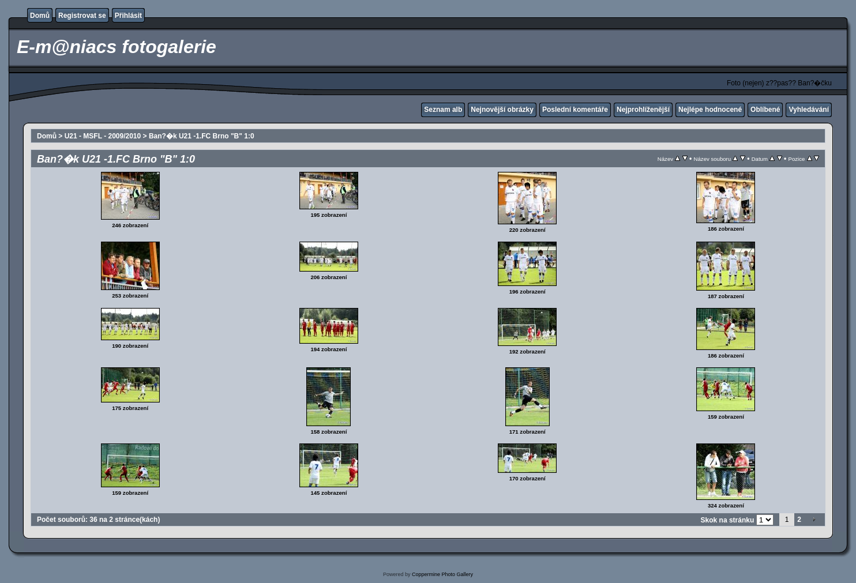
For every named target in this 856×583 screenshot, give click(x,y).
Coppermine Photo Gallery (442, 574)
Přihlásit (128, 16)
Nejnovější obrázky (502, 110)
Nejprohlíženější (643, 110)
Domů (40, 16)
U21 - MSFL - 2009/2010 (103, 136)
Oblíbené (765, 110)
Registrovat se (82, 16)
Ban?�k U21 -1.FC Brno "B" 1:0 (201, 136)
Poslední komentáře (575, 110)
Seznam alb (443, 110)
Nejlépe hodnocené (710, 110)
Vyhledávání (809, 110)
